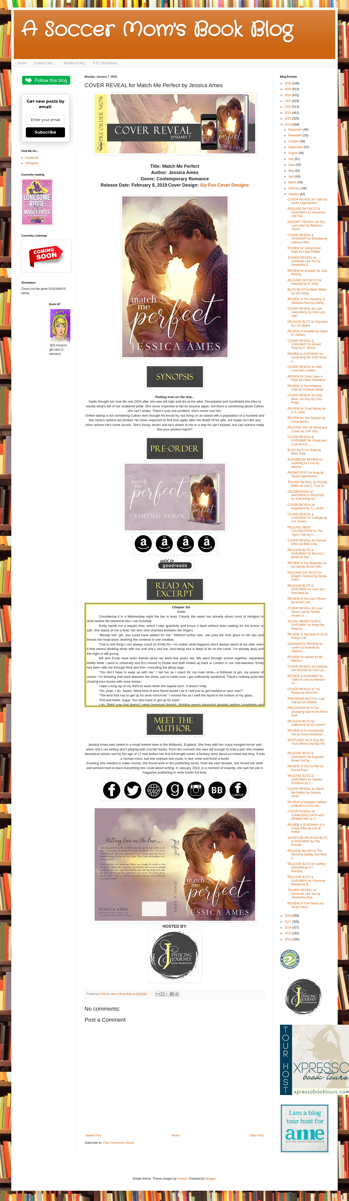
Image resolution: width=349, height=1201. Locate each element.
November (295, 135)
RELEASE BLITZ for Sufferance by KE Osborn (306, 723)
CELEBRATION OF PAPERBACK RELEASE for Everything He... (306, 495)
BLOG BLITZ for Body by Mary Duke (304, 451)
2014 (288, 939)
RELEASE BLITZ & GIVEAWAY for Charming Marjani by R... (306, 880)
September (296, 147)
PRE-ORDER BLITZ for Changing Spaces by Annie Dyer (307, 711)
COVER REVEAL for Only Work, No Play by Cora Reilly (305, 399)
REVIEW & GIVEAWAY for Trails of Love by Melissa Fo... (306, 679)
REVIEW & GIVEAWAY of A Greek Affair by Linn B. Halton (306, 828)
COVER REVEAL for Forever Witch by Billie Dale (307, 542)
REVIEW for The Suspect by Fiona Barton (306, 419)
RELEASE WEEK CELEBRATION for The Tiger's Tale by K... (305, 531)
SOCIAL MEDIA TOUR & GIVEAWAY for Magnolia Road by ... (306, 625)
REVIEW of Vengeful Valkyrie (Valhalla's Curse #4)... (307, 803)
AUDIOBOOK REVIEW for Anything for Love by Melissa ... (305, 463)
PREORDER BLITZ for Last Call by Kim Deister (306, 700)
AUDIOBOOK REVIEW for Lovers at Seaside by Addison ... (305, 647)
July (291, 159)
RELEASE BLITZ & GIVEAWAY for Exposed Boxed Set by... (306, 756)
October (294, 141)
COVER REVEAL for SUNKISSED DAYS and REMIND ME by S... (305, 815)
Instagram (31, 163)
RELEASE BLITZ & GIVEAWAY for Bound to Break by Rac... (306, 553)
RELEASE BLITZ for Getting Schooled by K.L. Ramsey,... (306, 867)
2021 (288, 113)
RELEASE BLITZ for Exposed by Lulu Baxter (307, 323)
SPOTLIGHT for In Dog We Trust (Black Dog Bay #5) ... (306, 743)
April (291, 176)
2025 (288, 89)
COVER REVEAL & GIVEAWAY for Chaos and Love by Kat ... (307, 440)
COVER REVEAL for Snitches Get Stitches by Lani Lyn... (308, 668)
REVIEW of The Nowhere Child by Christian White (305, 387)
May (291, 171)
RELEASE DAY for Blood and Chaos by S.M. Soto (307, 429)
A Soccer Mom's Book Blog (157, 30)
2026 (288, 83)
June (292, 165)
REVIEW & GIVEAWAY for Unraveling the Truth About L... (307, 357)
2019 (288, 124)
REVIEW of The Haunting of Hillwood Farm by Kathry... (307, 300)
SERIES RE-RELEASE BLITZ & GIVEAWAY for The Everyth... (307, 841)
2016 (288, 927)
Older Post (256, 1135)
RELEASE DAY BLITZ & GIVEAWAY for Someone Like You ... (306, 212)
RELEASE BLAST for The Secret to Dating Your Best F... (307, 854)
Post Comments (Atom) (118, 1142)
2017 (288, 921)
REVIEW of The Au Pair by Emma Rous (305, 768)
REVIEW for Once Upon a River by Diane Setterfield (306, 378)
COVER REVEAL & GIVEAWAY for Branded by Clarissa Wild (307, 238)
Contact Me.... (45, 63)
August (293, 153)
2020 (288, 118)
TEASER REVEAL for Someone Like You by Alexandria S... (304, 261)
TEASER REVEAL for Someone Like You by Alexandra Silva (304, 893)
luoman (182, 1178)
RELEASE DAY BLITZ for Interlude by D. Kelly (305, 282)
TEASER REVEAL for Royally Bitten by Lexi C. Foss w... (307, 483)
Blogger (210, 1178)
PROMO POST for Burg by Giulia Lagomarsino (305, 474)
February (294, 188)
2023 (288, 101)
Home (22, 63)
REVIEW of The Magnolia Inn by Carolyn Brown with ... (307, 564)
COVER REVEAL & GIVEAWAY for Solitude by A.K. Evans (307, 518)
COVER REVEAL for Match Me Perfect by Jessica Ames (306, 792)
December (295, 129)
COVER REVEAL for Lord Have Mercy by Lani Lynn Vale (306, 312)
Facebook (31, 157)
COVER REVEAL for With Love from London (305, 368)
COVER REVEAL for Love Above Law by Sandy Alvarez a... (305, 612)
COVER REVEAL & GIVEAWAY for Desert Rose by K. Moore (304, 344)
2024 (288, 95)
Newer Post (93, 1135)
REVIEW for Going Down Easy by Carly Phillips (304, 249)
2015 (288, 933)
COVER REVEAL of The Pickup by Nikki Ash (304, 690)
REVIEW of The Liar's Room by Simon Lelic (306, 600)
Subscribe (45, 132)
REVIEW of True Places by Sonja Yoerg (305, 905)
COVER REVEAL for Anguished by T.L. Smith (306, 506)
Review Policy (75, 63)
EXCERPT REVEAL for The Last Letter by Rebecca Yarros (306, 225)
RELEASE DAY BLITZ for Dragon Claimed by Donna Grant (307, 576)
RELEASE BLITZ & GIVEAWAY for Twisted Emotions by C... (305, 779)
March (293, 182)
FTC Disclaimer (105, 63)
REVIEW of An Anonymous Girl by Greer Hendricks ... (307, 732)
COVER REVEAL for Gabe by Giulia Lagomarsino (307, 201)
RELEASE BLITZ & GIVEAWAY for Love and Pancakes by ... (306, 589)
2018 (288, 915)
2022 (288, 106)
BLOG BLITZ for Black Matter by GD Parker (307, 291)
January (294, 194)
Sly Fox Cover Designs (224, 185)
